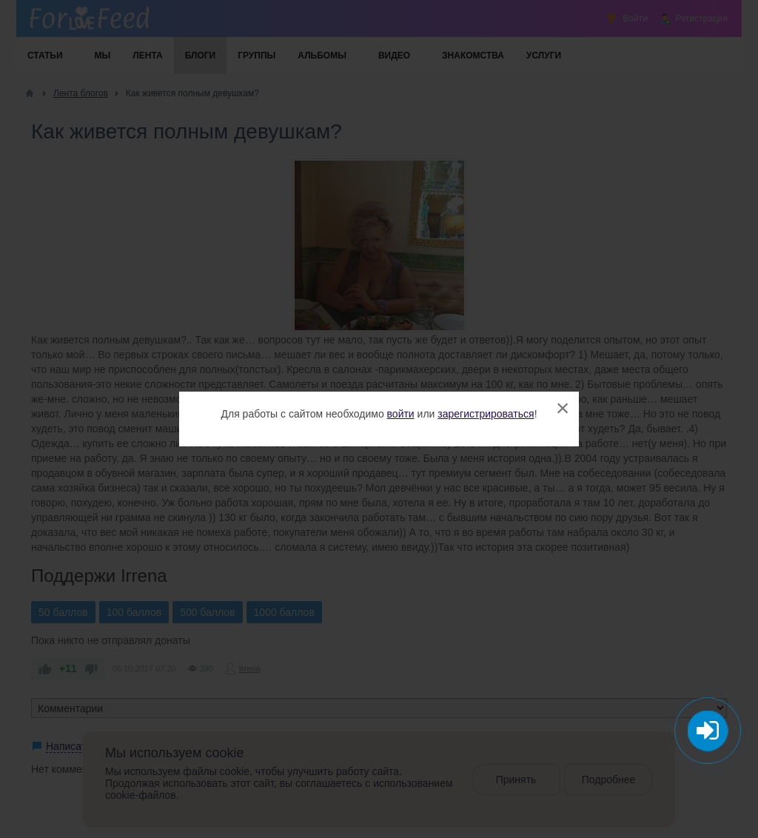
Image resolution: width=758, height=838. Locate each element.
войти (401, 414)
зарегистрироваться (485, 414)
